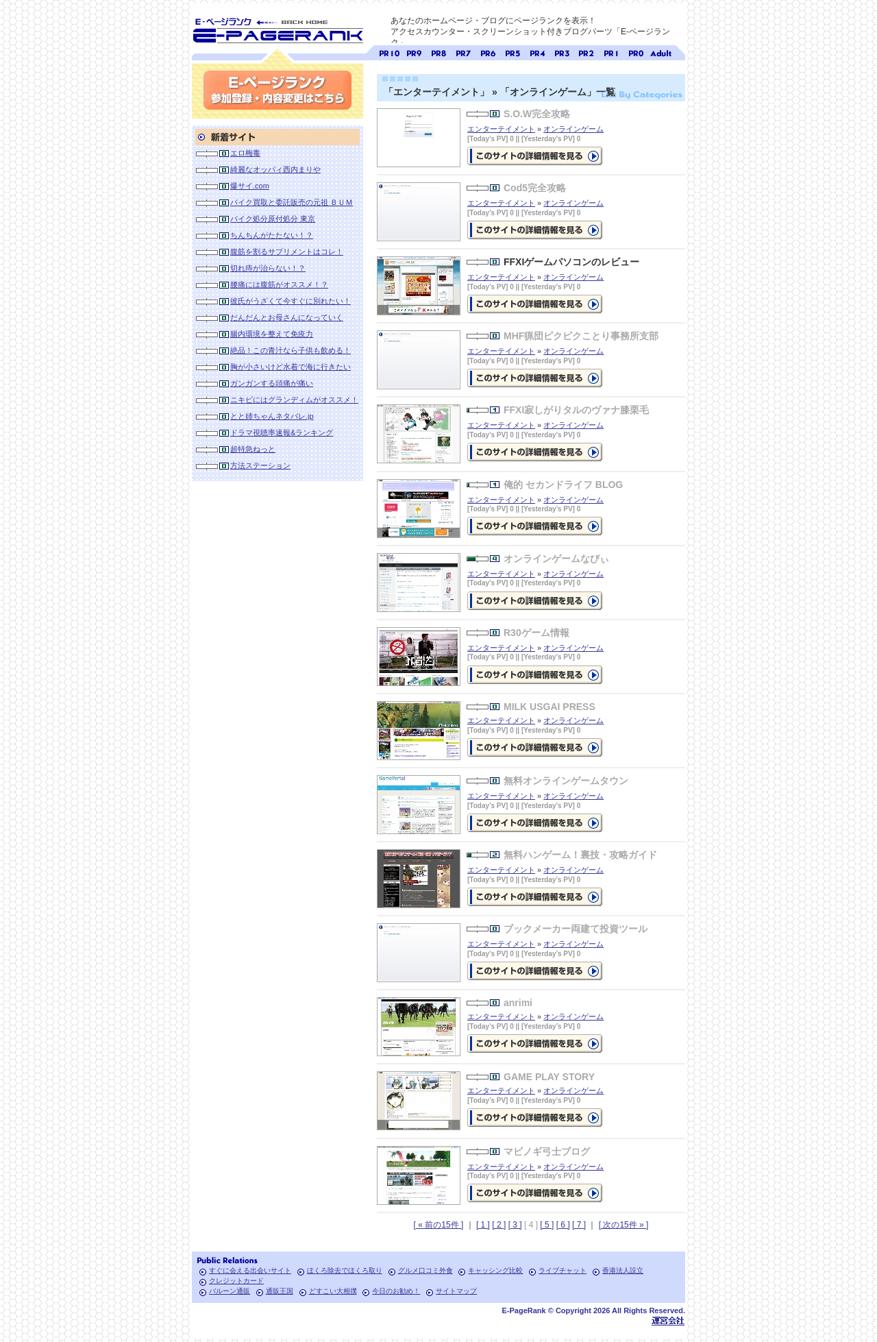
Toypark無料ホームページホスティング (668, 1320)
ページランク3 (561, 51)
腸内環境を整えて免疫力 (271, 334)
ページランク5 (512, 51)
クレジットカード (236, 1280)
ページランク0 (635, 51)
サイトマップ (456, 1291)
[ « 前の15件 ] (439, 1225)
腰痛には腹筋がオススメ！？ (279, 284)
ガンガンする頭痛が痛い (271, 383)
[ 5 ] (547, 1225)
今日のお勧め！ (396, 1291)
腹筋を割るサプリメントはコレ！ (286, 251)
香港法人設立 (622, 1270)
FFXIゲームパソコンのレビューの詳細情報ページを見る (534, 304)
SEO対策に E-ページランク (277, 28)
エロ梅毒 (245, 153)
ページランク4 (537, 51)
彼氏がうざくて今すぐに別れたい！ (290, 301)
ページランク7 (463, 51)
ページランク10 (389, 51)
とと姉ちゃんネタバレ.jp (272, 416)
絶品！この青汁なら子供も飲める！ (290, 350)
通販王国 (279, 1291)
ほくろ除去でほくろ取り (344, 1270)
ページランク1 (611, 51)
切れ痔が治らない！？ (268, 268)
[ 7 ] (579, 1225)
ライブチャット (562, 1270)
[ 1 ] (483, 1225)
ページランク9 (414, 51)
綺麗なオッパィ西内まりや (275, 169)
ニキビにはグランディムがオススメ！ (294, 399)
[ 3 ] (515, 1225)
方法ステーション (260, 465)
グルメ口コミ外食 (425, 1270)
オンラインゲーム (573, 129)
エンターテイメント (501, 129)
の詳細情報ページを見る (534, 156)
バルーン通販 (229, 1291)
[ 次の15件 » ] (624, 1225)
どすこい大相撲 (333, 1291)
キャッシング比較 (495, 1270)
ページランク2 (586, 51)
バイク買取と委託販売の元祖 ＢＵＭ (291, 202)
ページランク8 (438, 51)
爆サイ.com (249, 186)
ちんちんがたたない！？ (271, 235)
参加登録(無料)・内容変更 (277, 90)
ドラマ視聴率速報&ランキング (281, 432)
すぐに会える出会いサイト (250, 1270)
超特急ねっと (252, 449)
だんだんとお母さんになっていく (286, 317)
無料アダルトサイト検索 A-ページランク (660, 51)
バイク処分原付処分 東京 (272, 219)
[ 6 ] (563, 1225)
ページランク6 (487, 51)
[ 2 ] (499, 1225)
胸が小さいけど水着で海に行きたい (290, 367)
